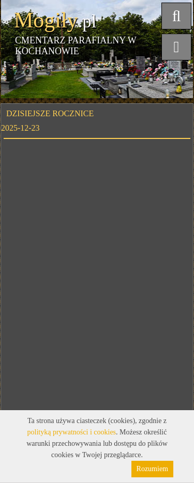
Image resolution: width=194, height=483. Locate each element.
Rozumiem (152, 469)
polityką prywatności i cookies (71, 432)
